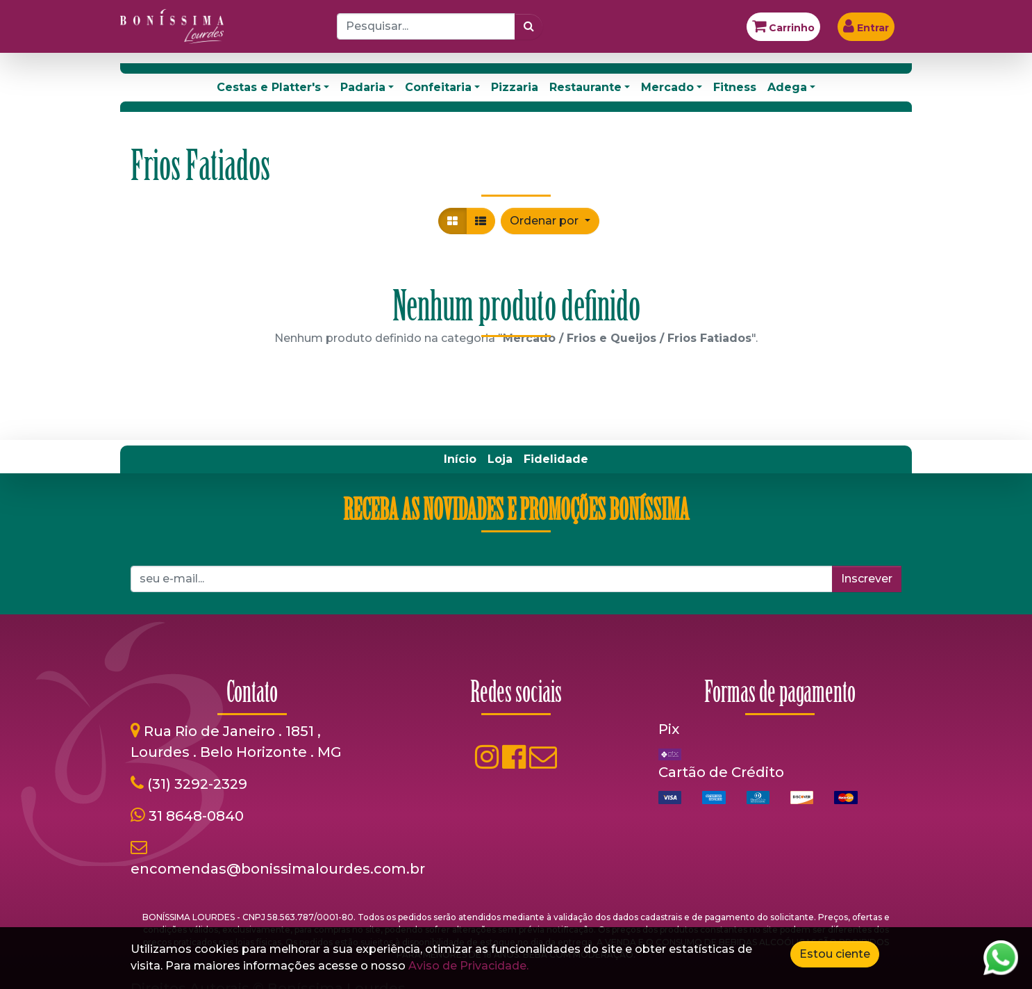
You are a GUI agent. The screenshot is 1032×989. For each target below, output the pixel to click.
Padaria (362, 87)
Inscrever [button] (866, 578)
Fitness (734, 87)
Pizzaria (514, 87)
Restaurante (585, 87)
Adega (787, 87)
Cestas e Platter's (269, 87)
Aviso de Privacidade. (468, 965)
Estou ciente (834, 954)
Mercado (667, 87)
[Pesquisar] (529, 26)
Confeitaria (438, 87)
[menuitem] (460, 459)
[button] (550, 221)
